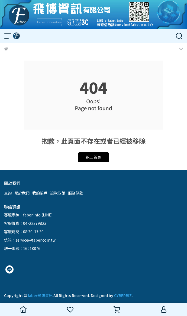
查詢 (8, 193)
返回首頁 (93, 157)
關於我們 (22, 193)
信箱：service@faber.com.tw (30, 240)
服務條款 (75, 193)
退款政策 (57, 193)
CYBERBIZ (123, 295)
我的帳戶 (39, 193)
